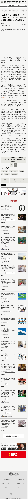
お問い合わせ (20, 487)
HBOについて (7, 479)
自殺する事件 (5, 97)
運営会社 (7, 487)
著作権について (20, 483)
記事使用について (20, 479)
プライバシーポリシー (6, 483)
